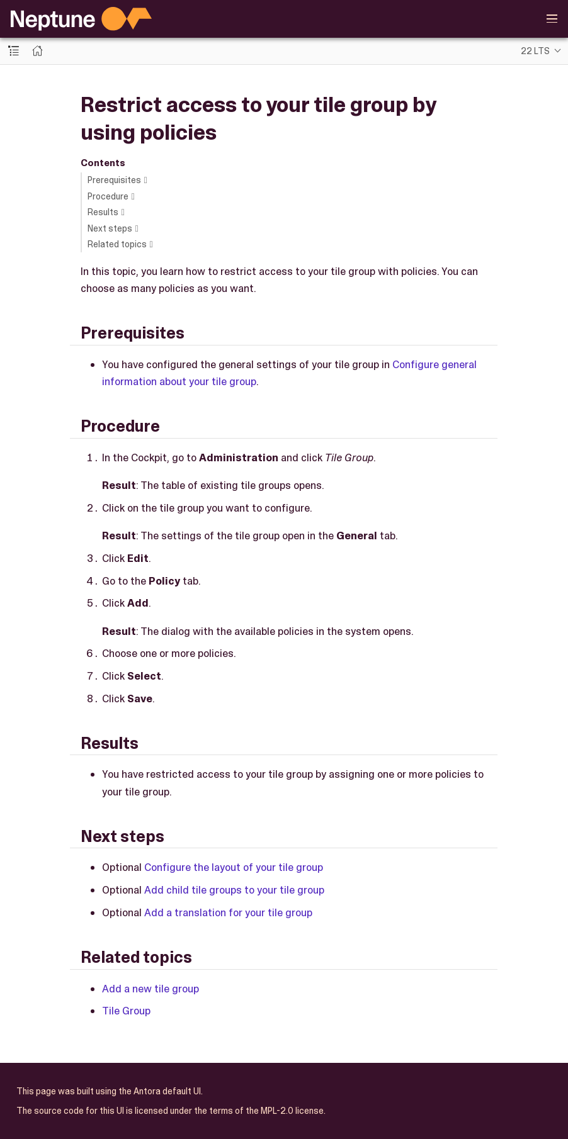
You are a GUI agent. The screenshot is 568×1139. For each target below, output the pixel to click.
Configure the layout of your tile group (233, 867)
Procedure (108, 196)
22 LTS (535, 51)
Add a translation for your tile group (228, 912)
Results (103, 212)
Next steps (110, 228)
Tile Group (126, 1011)
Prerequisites (114, 180)
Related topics (117, 244)
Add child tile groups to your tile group (234, 890)
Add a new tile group (150, 989)
